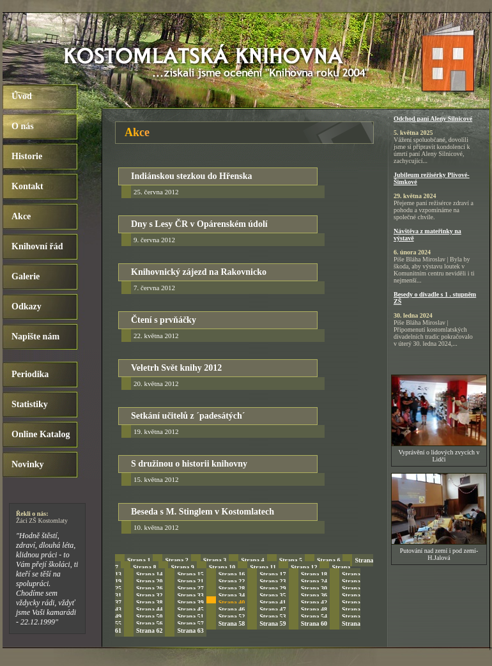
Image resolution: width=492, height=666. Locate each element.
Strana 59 (272, 623)
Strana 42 (314, 602)
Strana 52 (232, 616)
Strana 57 (190, 623)
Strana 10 (222, 567)
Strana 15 (190, 574)
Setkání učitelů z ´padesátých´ (188, 416)
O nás (23, 126)
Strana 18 (314, 574)
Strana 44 (149, 609)
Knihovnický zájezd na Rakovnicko (198, 272)
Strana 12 (304, 567)
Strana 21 (190, 581)
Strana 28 (232, 588)
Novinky (28, 464)
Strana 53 (272, 616)
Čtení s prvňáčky (163, 320)
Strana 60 (314, 623)
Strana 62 (149, 630)
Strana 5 (290, 560)
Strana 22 (232, 581)
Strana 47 (272, 609)
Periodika (30, 374)
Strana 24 (314, 581)
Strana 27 (190, 588)
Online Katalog (41, 434)
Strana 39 (190, 602)
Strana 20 (149, 581)
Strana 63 (190, 630)
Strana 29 (272, 588)
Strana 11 (263, 567)
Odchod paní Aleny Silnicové (433, 118)
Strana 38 (149, 602)
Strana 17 (272, 574)
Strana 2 (176, 560)
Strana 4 (252, 560)
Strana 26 (149, 588)
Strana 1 (138, 560)
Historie (27, 156)
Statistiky (30, 404)
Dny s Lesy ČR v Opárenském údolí (199, 224)
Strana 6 (328, 560)
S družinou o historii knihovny (189, 464)
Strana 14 (149, 574)
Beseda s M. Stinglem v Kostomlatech (202, 511)
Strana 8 (144, 567)
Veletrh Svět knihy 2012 (176, 368)
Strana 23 (272, 581)
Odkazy (27, 306)
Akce (21, 216)
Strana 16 (232, 574)
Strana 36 (314, 595)
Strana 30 (314, 588)
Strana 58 (232, 623)
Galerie (26, 276)
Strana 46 (232, 609)
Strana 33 (190, 595)
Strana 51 (190, 616)
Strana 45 (190, 609)
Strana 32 (149, 595)
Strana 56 (149, 623)
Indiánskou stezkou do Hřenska (191, 176)
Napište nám (35, 336)
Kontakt (27, 186)
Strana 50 (149, 616)
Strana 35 (272, 595)
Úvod (22, 96)
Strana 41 (272, 602)
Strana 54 (314, 616)
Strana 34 (232, 595)
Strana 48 (314, 609)
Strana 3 (214, 560)
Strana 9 (182, 567)
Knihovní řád (37, 246)
